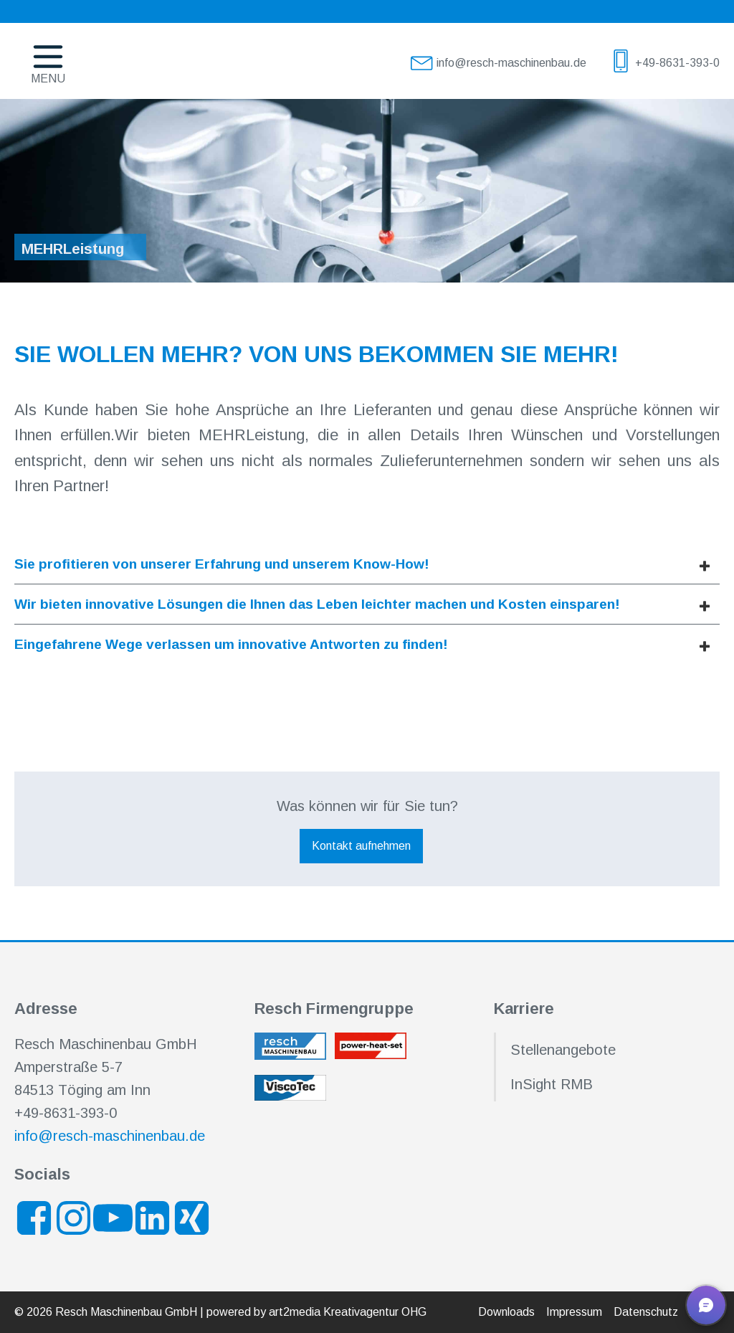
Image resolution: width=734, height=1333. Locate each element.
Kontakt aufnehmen (361, 846)
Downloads (506, 1312)
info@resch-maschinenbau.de (109, 1136)
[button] (706, 1305)
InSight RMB (551, 1084)
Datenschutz (646, 1312)
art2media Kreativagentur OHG (347, 1312)
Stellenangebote (563, 1050)
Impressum (574, 1312)
